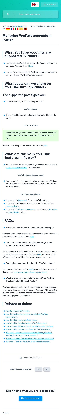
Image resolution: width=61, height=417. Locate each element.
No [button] (47, 369)
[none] (35, 4)
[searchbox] (30, 14)
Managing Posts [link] (19, 26)
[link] (8, 29)
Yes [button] (38, 369)
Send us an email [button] (32, 398)
